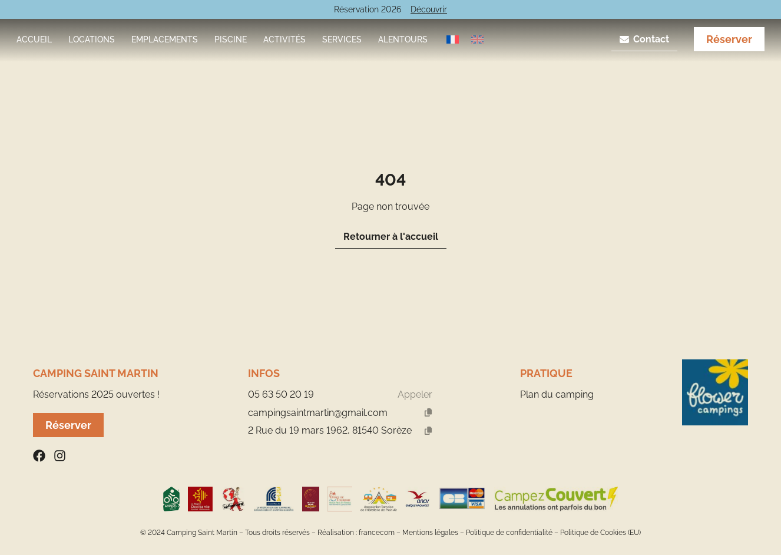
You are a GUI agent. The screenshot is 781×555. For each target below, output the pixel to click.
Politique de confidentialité (509, 532)
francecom (377, 532)
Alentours (403, 39)
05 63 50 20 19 (281, 394)
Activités (284, 39)
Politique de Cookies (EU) (600, 532)
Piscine (230, 39)
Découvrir (429, 9)
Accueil (34, 39)
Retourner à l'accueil (390, 236)
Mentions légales (430, 532)
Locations (91, 39)
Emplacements (164, 39)
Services (342, 39)
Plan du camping (557, 394)
